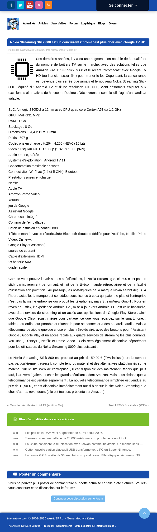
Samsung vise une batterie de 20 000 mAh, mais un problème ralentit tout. (76, 438)
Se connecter (125, 5)
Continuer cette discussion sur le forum (78, 498)
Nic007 (54, 50)
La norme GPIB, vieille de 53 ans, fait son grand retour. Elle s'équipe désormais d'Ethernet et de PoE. (84, 455)
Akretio (51, 518)
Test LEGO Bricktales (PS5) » (129, 405)
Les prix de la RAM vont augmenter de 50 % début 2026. (64, 433)
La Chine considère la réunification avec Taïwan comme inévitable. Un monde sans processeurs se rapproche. (84, 444)
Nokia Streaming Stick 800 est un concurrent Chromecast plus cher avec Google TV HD (78, 42)
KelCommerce (64, 526)
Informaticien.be (16, 518)
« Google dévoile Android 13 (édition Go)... (36, 405)
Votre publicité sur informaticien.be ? (95, 526)
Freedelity (48, 526)
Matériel (71, 50)
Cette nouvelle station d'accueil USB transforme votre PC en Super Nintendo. (78, 449)
